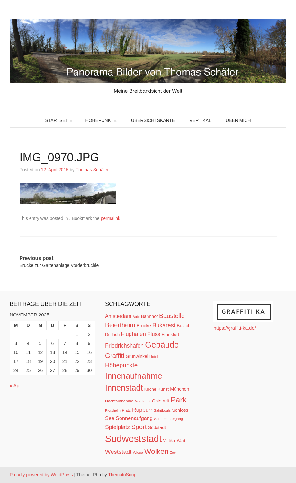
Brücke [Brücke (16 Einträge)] (144, 325)
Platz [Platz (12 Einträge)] (126, 410)
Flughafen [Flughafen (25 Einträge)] (133, 334)
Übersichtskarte (153, 120)
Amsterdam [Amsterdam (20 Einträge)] (118, 316)
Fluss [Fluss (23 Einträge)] (153, 334)
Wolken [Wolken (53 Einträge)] (156, 451)
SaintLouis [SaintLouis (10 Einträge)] (162, 410)
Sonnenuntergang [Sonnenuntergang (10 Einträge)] (168, 419)
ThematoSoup (122, 474)
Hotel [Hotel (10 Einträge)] (153, 356)
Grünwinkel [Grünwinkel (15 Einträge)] (137, 356)
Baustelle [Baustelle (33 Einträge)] (172, 315)
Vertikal (200, 120)
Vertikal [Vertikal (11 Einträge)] (169, 440)
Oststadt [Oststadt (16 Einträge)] (160, 400)
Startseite (58, 120)
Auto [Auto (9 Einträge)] (136, 317)
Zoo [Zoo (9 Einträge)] (173, 452)
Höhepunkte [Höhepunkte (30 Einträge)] (121, 365)
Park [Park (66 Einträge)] (178, 399)
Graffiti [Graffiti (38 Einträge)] (114, 355)
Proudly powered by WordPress (41, 474)
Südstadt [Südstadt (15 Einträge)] (157, 427)
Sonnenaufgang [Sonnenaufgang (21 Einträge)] (134, 418)
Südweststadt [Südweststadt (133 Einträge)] (133, 438)
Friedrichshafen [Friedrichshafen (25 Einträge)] (124, 345)
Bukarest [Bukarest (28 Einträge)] (163, 325)
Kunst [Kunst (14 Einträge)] (163, 389)
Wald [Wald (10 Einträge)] (181, 441)
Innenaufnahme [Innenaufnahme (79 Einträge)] (133, 375)
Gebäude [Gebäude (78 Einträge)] (162, 344)
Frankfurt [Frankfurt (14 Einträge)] (170, 334)
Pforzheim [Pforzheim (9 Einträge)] (113, 410)
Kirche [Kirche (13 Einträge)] (150, 389)
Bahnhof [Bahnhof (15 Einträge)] (149, 316)
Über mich (238, 120)
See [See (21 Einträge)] (109, 418)
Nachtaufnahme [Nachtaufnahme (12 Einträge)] (119, 401)
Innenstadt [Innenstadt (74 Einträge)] (124, 387)
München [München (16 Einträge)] (179, 389)
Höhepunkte (101, 120)
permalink (110, 218)
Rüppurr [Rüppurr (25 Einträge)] (142, 410)
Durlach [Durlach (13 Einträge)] (112, 334)
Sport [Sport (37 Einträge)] (139, 426)
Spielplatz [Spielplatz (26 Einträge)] (117, 427)
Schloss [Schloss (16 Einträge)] (180, 410)
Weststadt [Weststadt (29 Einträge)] (118, 451)
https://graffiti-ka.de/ (234, 328)
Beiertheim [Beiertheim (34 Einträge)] (120, 325)
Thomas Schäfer (92, 169)
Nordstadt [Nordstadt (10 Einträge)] (142, 401)
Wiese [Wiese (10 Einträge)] (138, 452)
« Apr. (16, 385)
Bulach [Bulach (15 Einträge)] (184, 325)
